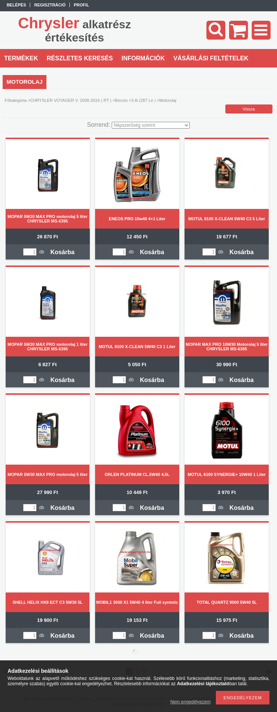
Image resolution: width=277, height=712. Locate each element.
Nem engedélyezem (190, 701)
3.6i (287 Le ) (143, 100)
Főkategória (15, 100)
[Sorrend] (151, 125)
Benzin (121, 100)
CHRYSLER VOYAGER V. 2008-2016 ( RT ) (70, 100)
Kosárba (62, 252)
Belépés (16, 5)
